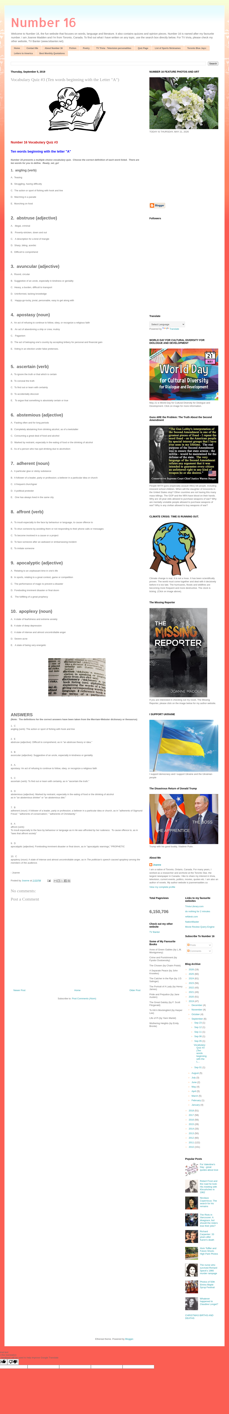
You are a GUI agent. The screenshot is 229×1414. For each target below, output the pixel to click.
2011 (192, 1142)
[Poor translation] (13, 1362)
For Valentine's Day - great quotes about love (209, 1167)
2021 (192, 992)
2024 (192, 978)
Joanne (157, 864)
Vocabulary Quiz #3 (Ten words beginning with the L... (200, 1053)
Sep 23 (198, 1022)
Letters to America (23, 53)
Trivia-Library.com (194, 906)
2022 (192, 987)
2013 (192, 1133)
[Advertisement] (179, 168)
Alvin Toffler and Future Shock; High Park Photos (209, 1251)
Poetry (86, 48)
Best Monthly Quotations (52, 53)
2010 (192, 1147)
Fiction (72, 48)
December (197, 1005)
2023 (192, 983)
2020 (192, 996)
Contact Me (32, 48)
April (194, 1091)
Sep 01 (198, 1067)
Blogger (129, 1339)
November (197, 1009)
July (194, 1077)
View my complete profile (162, 887)
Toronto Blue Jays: (197, 48)
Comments (194, 951)
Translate (170, 329)
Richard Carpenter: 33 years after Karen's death (207, 1235)
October (196, 1014)
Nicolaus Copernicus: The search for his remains (208, 1202)
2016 (192, 1119)
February (197, 1100)
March (195, 1096)
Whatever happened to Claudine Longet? (209, 1301)
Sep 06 (198, 1036)
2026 (192, 969)
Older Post (135, 990)
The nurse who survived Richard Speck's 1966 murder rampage (208, 1269)
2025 (192, 974)
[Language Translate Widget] (167, 324)
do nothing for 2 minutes (197, 911)
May (194, 1086)
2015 (192, 1124)
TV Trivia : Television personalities (113, 48)
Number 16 (43, 22)
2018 (192, 1110)
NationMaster (192, 921)
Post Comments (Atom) (84, 998)
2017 (192, 1115)
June (194, 1082)
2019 (192, 1001)
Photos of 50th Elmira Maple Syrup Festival (207, 1284)
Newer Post (19, 990)
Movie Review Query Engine (200, 926)
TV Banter (154, 932)
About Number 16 (54, 48)
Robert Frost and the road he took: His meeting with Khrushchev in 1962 (208, 1186)
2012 (192, 1137)
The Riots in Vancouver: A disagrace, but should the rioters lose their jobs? (209, 1220)
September (198, 1018)
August (195, 1073)
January (196, 1104)
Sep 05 (198, 1041)
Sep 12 (198, 1027)
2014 (192, 1128)
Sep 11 (198, 1032)
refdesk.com (191, 916)
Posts (191, 945)
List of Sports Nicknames (168, 48)
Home (17, 48)
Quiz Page (143, 48)
